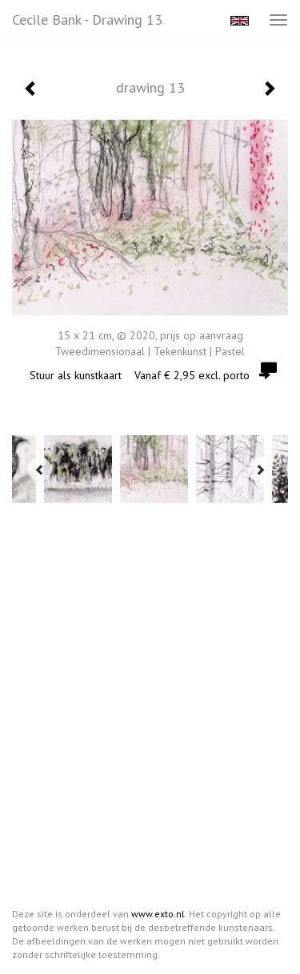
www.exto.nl (158, 914)
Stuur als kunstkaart (150, 375)
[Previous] (40, 469)
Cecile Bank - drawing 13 (87, 19)
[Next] (260, 469)
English (239, 21)
